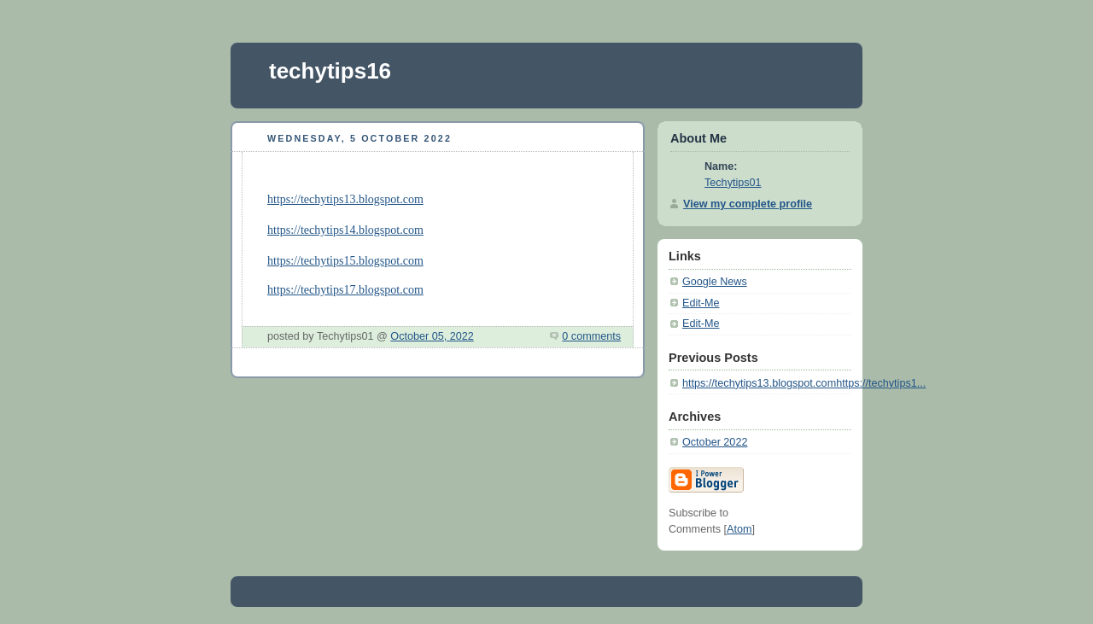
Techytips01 (733, 183)
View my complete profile (747, 204)
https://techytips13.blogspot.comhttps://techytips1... (804, 383)
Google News (714, 282)
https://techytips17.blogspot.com (345, 289)
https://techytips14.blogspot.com (345, 230)
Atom (739, 529)
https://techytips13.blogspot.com (345, 199)
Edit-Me (700, 303)
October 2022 (714, 442)
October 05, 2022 (431, 336)
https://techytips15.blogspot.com (345, 260)
